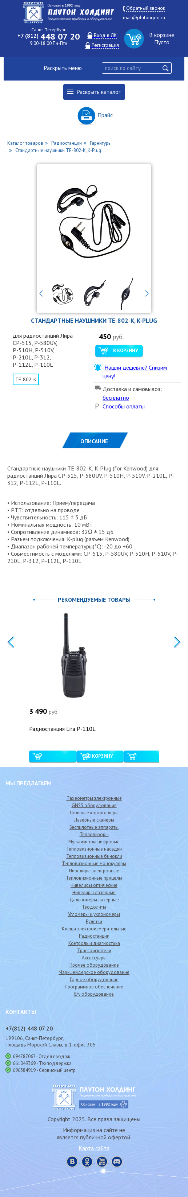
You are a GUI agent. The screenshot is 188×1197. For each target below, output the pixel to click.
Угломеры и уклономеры (94, 914)
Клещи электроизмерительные (94, 929)
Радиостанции (94, 936)
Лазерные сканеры (94, 820)
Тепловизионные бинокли (94, 856)
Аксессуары (94, 958)
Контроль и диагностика (94, 943)
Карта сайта (94, 1148)
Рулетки (94, 921)
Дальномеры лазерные (94, 900)
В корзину (125, 350)
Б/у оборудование (94, 994)
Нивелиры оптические (94, 885)
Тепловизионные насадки (94, 849)
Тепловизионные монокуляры (94, 863)
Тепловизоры (94, 834)
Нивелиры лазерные (94, 892)
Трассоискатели (94, 950)
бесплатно (116, 397)
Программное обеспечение (94, 987)
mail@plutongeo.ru (144, 17)
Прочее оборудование (94, 965)
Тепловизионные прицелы (94, 878)
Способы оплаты (124, 406)
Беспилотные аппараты (94, 827)
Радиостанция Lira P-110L (62, 728)
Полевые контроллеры (94, 813)
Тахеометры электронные (94, 798)
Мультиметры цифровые (94, 842)
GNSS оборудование (94, 805)
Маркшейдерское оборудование (94, 972)
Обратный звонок (145, 8)
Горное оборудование (94, 979)
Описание (94, 441)
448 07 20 (48, 36)
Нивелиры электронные (94, 871)
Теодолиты (94, 907)
